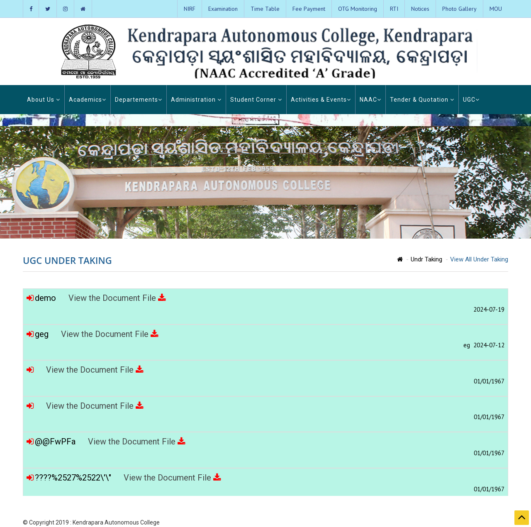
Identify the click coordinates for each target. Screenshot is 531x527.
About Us (43, 99)
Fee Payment (308, 8)
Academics (87, 99)
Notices (420, 8)
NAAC (370, 99)
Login (478, 523)
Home (363, 523)
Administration (196, 99)
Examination (223, 8)
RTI (394, 8)
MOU (496, 8)
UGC (471, 99)
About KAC (388, 523)
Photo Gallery (459, 8)
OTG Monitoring (357, 8)
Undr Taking (426, 259)
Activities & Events (321, 99)
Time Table (265, 8)
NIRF (189, 8)
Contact (499, 523)
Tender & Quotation (422, 99)
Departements (138, 99)
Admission (454, 523)
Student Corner (256, 99)
